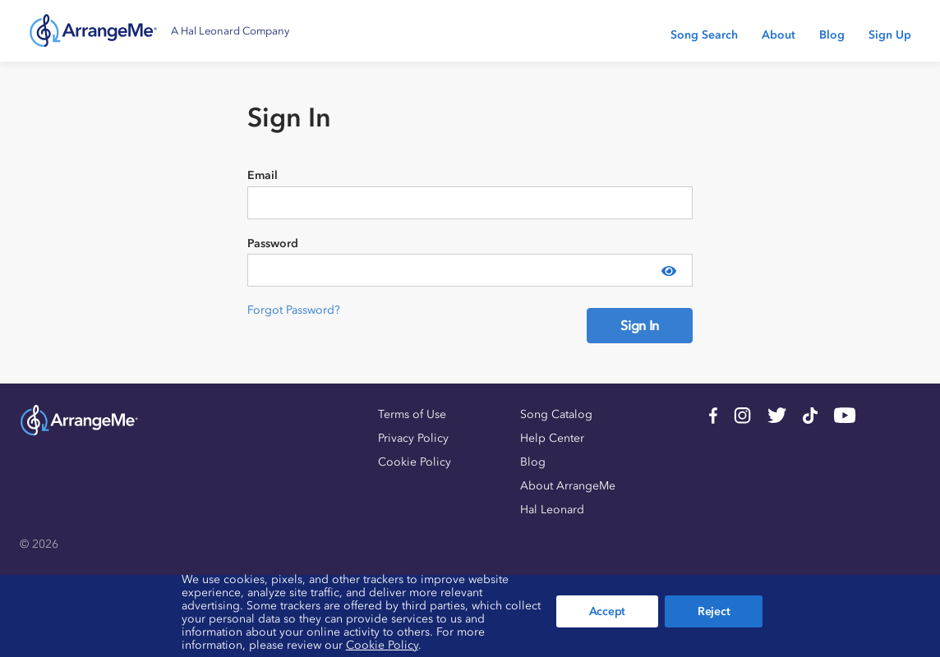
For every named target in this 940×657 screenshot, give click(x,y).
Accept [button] (607, 611)
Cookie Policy (414, 462)
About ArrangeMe (567, 486)
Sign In (639, 325)
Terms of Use (412, 414)
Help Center (552, 438)
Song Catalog (556, 414)
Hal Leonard (552, 510)
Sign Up (890, 35)
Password (272, 243)
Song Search (704, 35)
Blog (832, 35)
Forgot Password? (293, 310)
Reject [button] (714, 611)
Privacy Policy (413, 438)
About (778, 35)
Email (262, 175)
